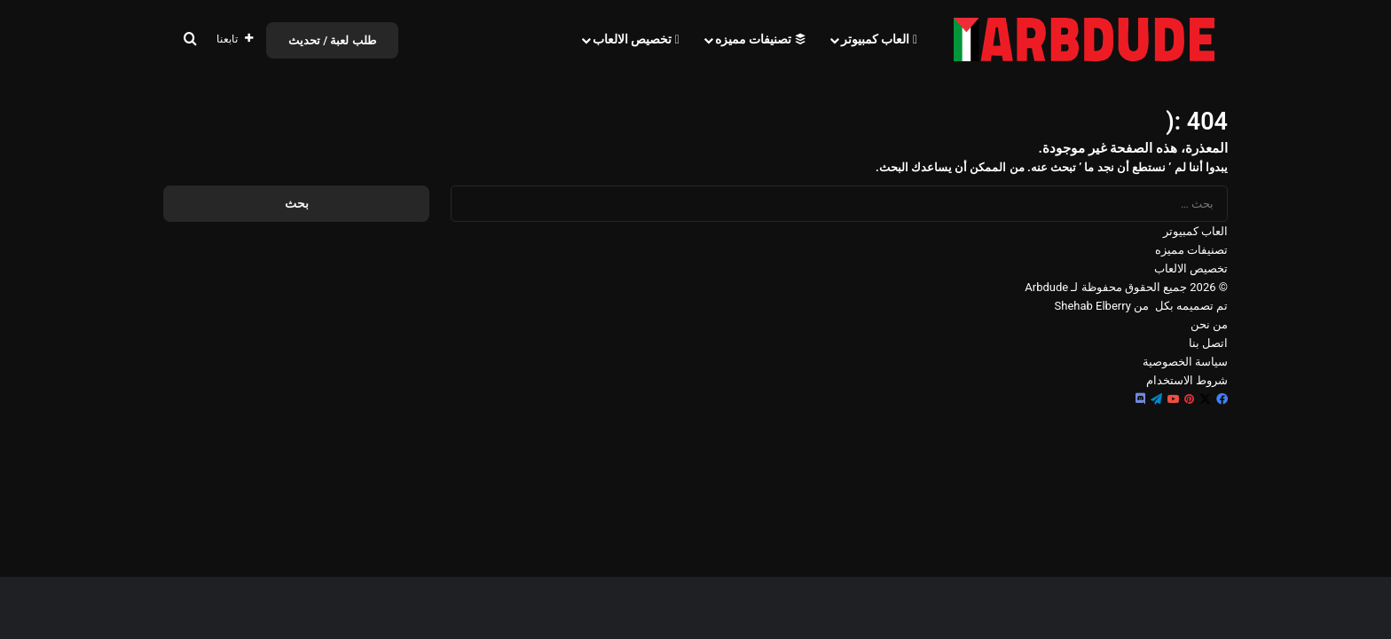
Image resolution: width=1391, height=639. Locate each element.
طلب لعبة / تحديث (332, 40)
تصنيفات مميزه (760, 39)
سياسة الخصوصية (1185, 361)
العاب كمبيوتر (879, 39)
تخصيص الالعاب (636, 39)
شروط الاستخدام (1187, 380)
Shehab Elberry (1093, 305)
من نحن (1209, 324)
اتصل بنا (1208, 343)
